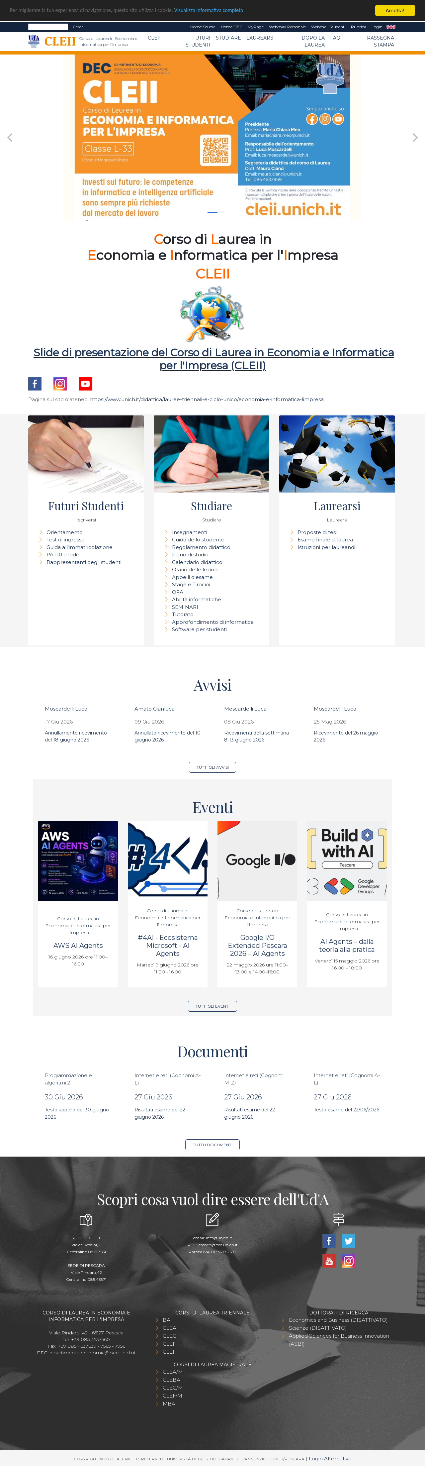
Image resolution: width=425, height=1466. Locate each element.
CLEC (169, 1336)
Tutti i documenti (212, 1144)
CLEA (169, 1328)
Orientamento (64, 532)
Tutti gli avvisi (213, 767)
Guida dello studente (198, 539)
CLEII (154, 38)
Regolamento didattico (201, 547)
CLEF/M (172, 1396)
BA (166, 1320)
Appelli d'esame (192, 577)
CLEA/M (173, 1372)
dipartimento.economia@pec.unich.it (92, 1353)
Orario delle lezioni (195, 569)
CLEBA (171, 1380)
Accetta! (395, 10)
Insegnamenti (189, 532)
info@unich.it (219, 1237)
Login (377, 26)
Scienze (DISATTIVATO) (318, 1328)
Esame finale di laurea (325, 539)
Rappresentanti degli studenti (84, 562)
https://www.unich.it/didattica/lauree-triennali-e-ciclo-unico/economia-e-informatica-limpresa (207, 399)
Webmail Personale (287, 26)
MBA (169, 1404)
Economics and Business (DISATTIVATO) (338, 1320)
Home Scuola (202, 26)
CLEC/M (173, 1388)
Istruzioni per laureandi (326, 547)
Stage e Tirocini (191, 584)
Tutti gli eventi (212, 1006)
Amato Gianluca (154, 709)
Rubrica (358, 26)
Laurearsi (260, 38)
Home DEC (231, 26)
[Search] (48, 27)
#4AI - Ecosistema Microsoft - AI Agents (168, 946)
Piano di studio (190, 554)
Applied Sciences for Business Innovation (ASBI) (339, 1340)
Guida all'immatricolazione (79, 547)
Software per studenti (199, 629)
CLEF (169, 1344)
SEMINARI (185, 607)
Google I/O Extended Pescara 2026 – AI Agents (257, 946)
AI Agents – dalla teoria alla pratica (347, 946)
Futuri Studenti (198, 41)
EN (391, 27)
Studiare (228, 38)
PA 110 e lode (62, 554)
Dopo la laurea (313, 41)
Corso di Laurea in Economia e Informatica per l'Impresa (78, 926)
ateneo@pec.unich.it (218, 1244)
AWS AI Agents (78, 946)
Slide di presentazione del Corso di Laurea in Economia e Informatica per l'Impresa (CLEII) (214, 359)
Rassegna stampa (380, 41)
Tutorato (183, 614)
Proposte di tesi (317, 532)
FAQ (335, 38)
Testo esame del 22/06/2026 (346, 1110)
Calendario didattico (197, 562)
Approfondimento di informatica (213, 622)
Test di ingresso (65, 539)
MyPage (256, 26)
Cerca (78, 26)
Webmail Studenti (328, 26)
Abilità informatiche (196, 599)
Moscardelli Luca (66, 709)
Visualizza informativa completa (219, 10)
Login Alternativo (330, 1458)
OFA (177, 592)
